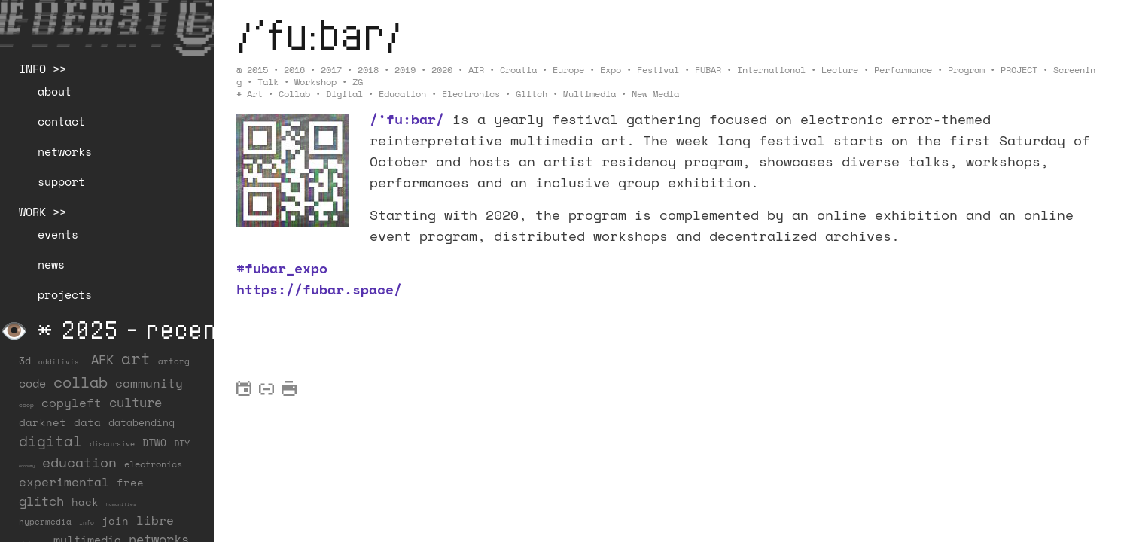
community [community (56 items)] (149, 383)
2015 (257, 69)
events (58, 234)
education (402, 93)
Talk (268, 81)
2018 (368, 69)
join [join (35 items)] (115, 520)
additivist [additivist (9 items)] (61, 362)
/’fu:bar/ (319, 33)
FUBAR (708, 69)
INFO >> (42, 68)
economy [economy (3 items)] (27, 466)
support (61, 181)
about (55, 91)
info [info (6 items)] (86, 522)
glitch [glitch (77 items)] (41, 501)
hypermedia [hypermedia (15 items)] (45, 522)
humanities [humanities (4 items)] (121, 504)
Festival (658, 69)
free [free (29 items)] (130, 482)
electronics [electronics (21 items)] (153, 463)
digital (344, 93)
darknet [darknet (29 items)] (42, 422)
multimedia (589, 93)
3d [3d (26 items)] (25, 360)
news (51, 264)
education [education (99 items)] (79, 462)
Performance (903, 69)
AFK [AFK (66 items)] (102, 359)
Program (966, 69)
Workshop (315, 81)
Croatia (518, 69)
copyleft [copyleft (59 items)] (71, 403)
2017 (331, 69)
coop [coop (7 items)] (26, 405)
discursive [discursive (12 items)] (112, 443)
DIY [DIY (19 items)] (182, 443)
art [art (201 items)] (136, 358)
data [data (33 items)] (87, 422)
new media (655, 93)
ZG (357, 81)
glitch (531, 93)
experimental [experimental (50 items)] (64, 482)
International (771, 69)
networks (65, 151)
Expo (610, 69)
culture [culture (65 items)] (135, 402)
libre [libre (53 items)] (155, 520)
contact (61, 121)
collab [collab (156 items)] (80, 381)
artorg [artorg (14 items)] (174, 361)
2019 (405, 69)
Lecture (839, 69)
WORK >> (42, 211)
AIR (476, 69)
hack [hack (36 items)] (85, 502)
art (255, 93)
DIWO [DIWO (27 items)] (154, 442)
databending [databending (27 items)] (141, 422)
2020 (441, 69)
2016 (294, 69)
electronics (471, 93)
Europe (568, 69)
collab (294, 93)
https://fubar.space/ (319, 289)
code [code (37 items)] (32, 383)
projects (65, 294)
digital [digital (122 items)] (50, 441)
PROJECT (1019, 69)
